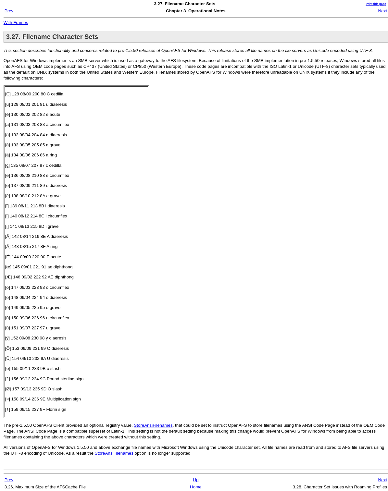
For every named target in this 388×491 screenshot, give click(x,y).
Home (196, 487)
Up (195, 479)
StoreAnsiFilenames (153, 425)
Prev (9, 10)
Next (382, 10)
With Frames (16, 22)
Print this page (376, 4)
